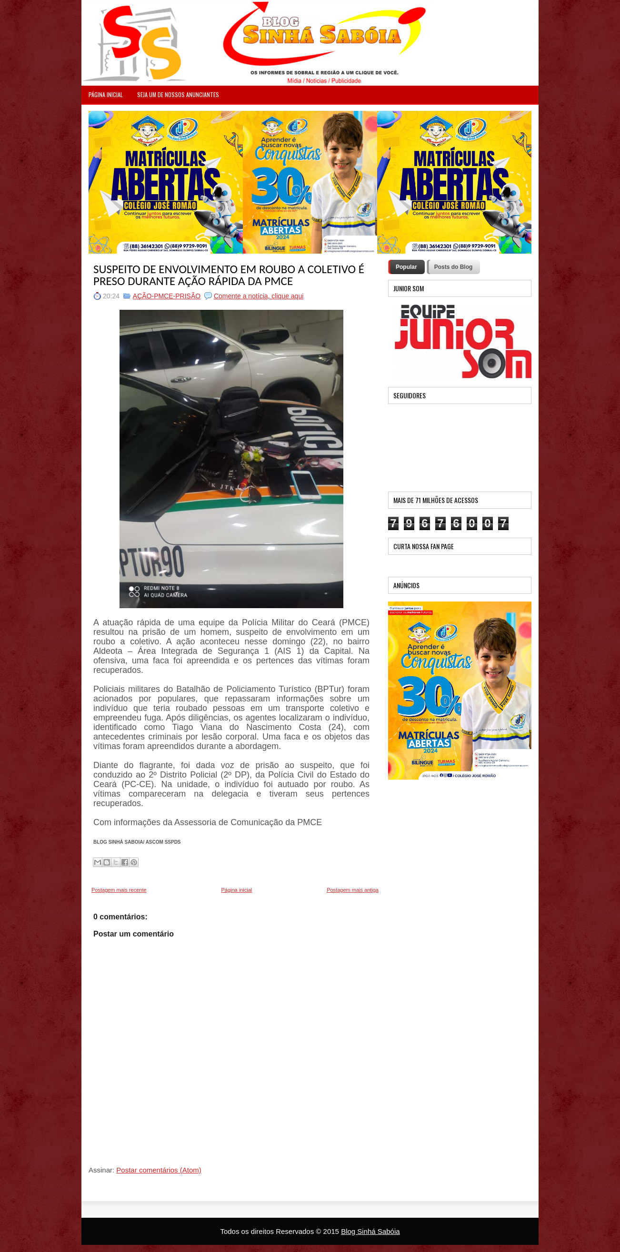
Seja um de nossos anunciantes (178, 94)
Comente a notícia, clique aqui (258, 296)
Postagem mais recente (119, 890)
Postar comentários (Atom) (158, 1170)
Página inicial (236, 890)
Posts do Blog (453, 267)
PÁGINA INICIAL (106, 94)
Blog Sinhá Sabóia (370, 1231)
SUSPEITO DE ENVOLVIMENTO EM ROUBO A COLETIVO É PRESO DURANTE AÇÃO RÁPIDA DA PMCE (228, 275)
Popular (406, 267)
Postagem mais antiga (353, 890)
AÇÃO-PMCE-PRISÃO (166, 296)
